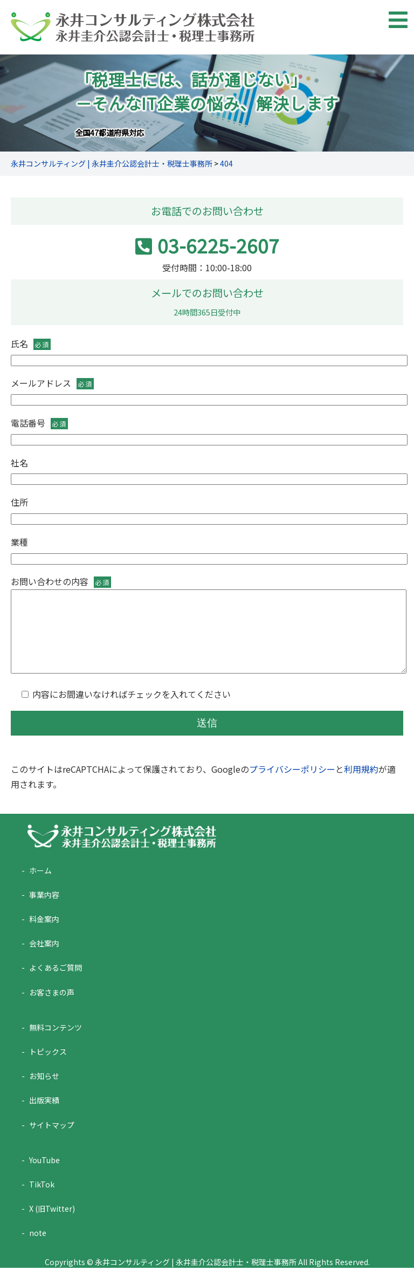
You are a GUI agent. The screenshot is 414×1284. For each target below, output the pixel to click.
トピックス (48, 1067)
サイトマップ (51, 1141)
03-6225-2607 (207, 245)
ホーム (40, 886)
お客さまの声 (51, 1008)
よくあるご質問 (55, 983)
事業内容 (44, 910)
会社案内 (44, 959)
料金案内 (44, 935)
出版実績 (44, 1116)
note (37, 1249)
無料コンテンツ (55, 1043)
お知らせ (44, 1092)
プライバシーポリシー (292, 785)
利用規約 (361, 785)
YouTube (44, 1176)
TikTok (41, 1200)
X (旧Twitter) (52, 1224)
